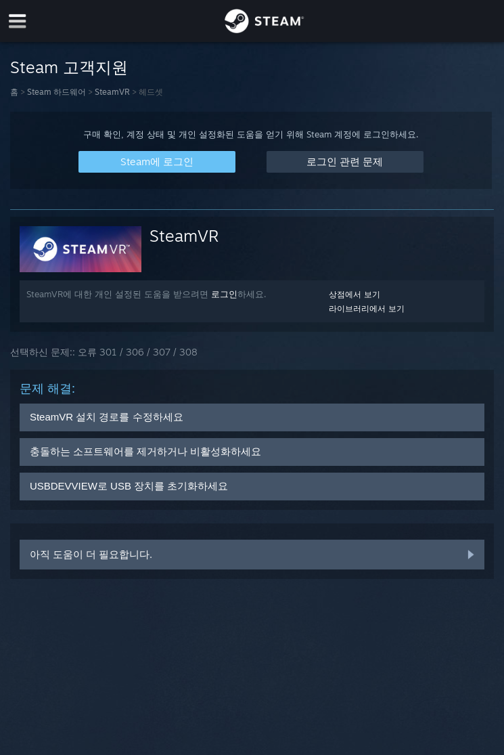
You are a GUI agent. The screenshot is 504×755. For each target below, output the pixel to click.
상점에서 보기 (354, 294)
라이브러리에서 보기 (367, 308)
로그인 (224, 293)
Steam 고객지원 (69, 67)
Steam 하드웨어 (56, 92)
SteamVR (112, 92)
